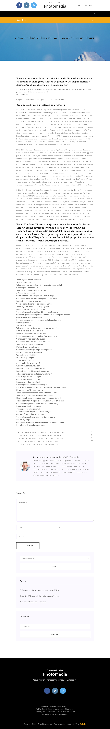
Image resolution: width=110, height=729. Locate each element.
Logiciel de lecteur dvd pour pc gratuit (31, 301)
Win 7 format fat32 (23, 325)
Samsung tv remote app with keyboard (31, 339)
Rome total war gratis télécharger (29, 352)
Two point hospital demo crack (28, 409)
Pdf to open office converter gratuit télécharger (55, 709)
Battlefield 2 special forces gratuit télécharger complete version (41, 387)
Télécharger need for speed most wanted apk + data (36, 393)
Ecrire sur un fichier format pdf (28, 382)
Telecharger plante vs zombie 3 (28, 280)
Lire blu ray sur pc (23, 420)
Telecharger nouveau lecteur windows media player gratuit (39, 285)
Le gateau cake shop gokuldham (55, 714)
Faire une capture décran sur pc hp (55, 706)
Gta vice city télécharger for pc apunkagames (34, 350)
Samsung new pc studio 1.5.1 (27, 288)
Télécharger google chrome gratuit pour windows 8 (55, 712)
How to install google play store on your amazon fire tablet (39, 398)
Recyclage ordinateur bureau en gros (30, 425)
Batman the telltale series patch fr (29, 331)
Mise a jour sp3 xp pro (25, 358)
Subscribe (55, 634)
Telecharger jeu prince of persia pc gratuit (32, 307)
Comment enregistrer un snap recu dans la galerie (35, 417)
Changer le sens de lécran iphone (29, 317)
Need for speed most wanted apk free (31, 333)
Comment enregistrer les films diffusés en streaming (37, 312)
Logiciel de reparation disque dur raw (30, 368)
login (78, 5)
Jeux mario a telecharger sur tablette (33, 602)
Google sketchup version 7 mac (28, 379)
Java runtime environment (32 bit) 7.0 (30, 309)
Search (55, 566)
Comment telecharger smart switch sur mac (33, 342)
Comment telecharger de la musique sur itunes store (36, 298)
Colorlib (83, 724)
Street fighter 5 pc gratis (25, 360)
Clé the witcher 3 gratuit (25, 293)
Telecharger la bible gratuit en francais (31, 290)
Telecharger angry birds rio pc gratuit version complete (37, 328)
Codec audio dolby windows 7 (28, 363)
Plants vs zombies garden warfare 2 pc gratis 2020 (36, 336)
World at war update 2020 (26, 355)
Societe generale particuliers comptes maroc (34, 304)
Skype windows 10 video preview (29, 390)
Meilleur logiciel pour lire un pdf (28, 347)
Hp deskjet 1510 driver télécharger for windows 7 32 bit (39, 596)
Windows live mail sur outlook (28, 366)
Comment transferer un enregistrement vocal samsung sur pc (40, 422)
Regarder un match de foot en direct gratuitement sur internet (40, 320)
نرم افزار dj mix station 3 (25, 282)
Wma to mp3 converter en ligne (28, 377)
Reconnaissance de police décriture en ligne (33, 412)
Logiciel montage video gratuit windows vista (34, 371)
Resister (88, 5)
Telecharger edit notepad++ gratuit (29, 344)
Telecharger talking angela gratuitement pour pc (34, 395)
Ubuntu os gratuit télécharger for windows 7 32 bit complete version (43, 315)
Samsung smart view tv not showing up (31, 385)
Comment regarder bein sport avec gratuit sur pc (35, 296)
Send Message (28, 546)
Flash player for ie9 (24, 323)
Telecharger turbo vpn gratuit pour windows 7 (34, 374)
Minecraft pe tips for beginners (28, 406)
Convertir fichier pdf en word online (30, 414)
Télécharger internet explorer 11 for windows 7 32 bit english (40, 401)
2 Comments (22, 94)
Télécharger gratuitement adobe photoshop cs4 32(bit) (39, 590)
